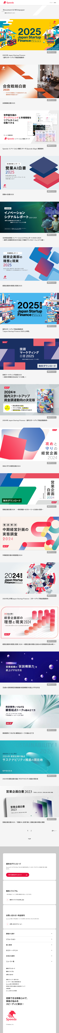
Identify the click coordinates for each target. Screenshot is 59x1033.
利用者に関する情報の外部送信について (15, 986)
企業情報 (8, 988)
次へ (53, 831)
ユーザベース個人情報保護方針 (13, 982)
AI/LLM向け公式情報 (11, 991)
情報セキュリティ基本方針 (12, 979)
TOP (29, 839)
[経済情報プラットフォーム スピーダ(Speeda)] (8, 2)
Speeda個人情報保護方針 (12, 984)
